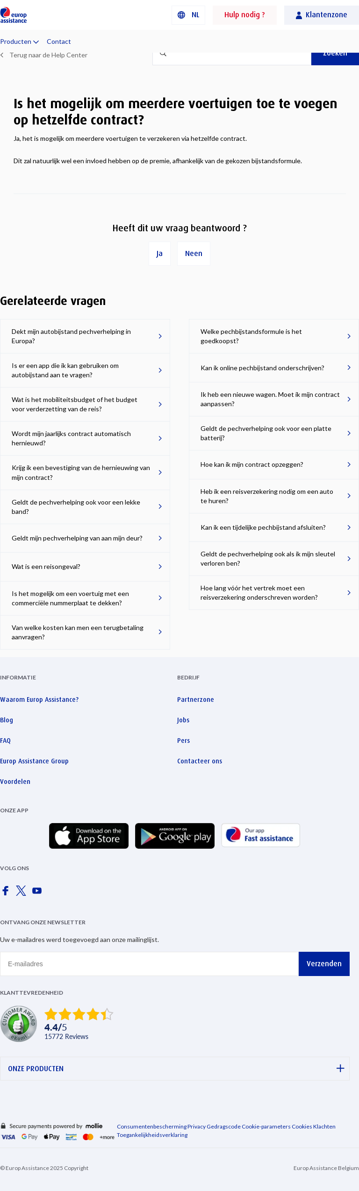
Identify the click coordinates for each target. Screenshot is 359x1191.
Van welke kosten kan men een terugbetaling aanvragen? (78, 632)
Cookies (302, 1126)
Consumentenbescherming (152, 1126)
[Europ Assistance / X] (23, 893)
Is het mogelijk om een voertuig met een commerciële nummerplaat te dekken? (70, 598)
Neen (193, 253)
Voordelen (15, 781)
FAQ (5, 740)
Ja (160, 253)
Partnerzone (195, 699)
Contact (59, 41)
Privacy (196, 1126)
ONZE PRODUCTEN (176, 1068)
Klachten (324, 1126)
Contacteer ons (199, 761)
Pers (183, 740)
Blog (6, 720)
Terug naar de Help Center (48, 55)
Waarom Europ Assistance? (39, 699)
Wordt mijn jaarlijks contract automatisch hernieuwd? (71, 438)
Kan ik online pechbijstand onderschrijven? (262, 368)
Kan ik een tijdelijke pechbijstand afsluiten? (263, 527)
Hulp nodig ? (244, 14)
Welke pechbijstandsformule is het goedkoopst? (251, 336)
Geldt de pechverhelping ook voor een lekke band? (76, 506)
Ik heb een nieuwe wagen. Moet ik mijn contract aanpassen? (270, 399)
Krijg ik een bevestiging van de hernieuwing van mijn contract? (81, 472)
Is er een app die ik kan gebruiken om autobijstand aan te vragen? (65, 370)
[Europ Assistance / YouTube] (39, 893)
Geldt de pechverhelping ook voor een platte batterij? (266, 433)
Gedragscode (224, 1126)
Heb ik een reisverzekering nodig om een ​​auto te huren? (267, 496)
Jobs (183, 720)
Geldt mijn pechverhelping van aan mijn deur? (77, 538)
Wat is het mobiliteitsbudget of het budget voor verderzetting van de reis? (74, 404)
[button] (188, 15)
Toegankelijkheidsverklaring (152, 1134)
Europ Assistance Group (34, 761)
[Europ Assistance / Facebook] (7, 893)
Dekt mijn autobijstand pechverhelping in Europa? (71, 336)
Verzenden (324, 963)
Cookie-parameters (266, 1126)
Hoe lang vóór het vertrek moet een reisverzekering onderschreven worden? (259, 592)
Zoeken (335, 52)
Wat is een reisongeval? (46, 566)
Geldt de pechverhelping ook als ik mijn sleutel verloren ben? (268, 558)
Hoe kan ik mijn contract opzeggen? (252, 464)
